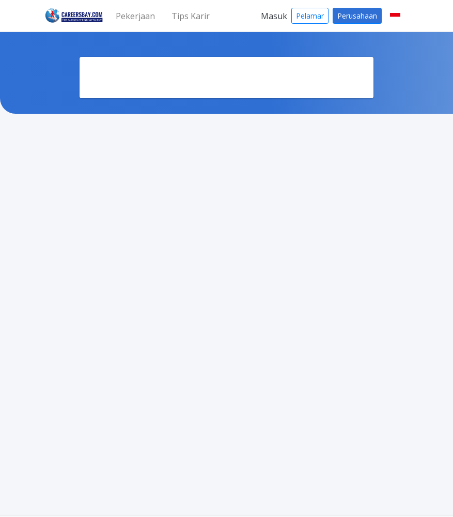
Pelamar (310, 16)
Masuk (274, 16)
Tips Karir (190, 16)
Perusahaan (357, 16)
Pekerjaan (135, 16)
